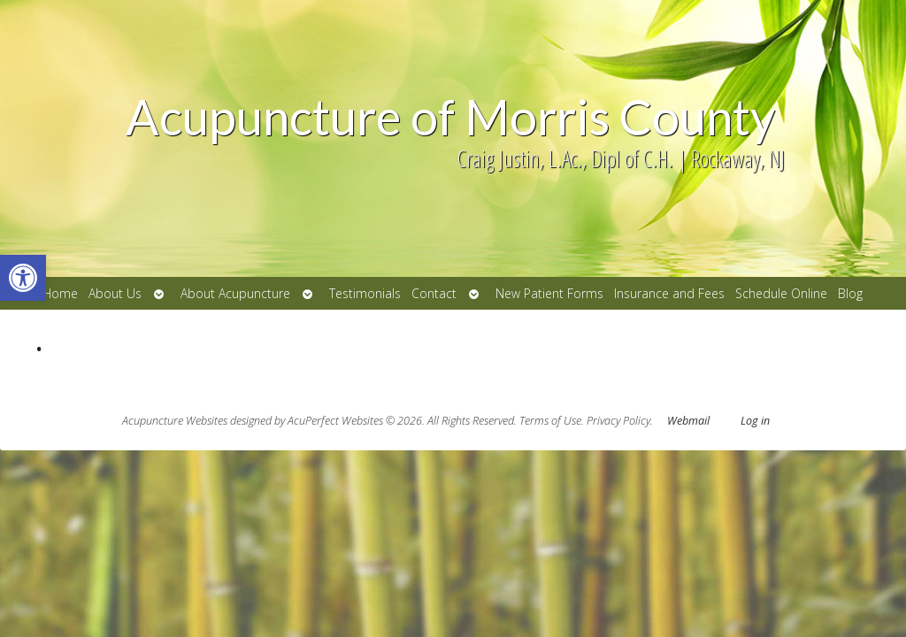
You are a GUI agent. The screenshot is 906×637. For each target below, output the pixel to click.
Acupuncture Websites (174, 420)
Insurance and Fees (669, 293)
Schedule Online (781, 293)
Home (60, 293)
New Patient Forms (549, 293)
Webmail (688, 420)
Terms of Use (550, 420)
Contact (434, 293)
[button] (23, 278)
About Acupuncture (235, 293)
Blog (850, 293)
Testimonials (365, 293)
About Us (115, 293)
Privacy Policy (618, 420)
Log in (755, 420)
